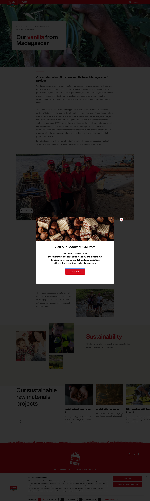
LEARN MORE (75, 272)
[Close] (121, 220)
